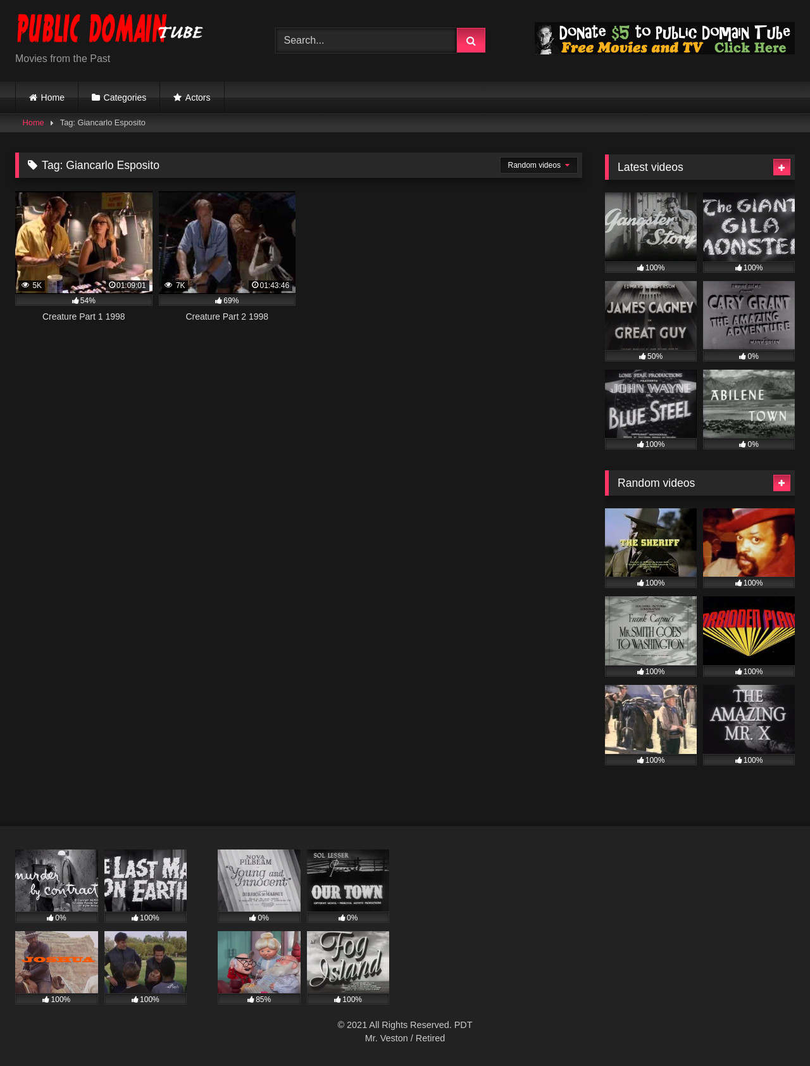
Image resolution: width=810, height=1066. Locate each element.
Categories (125, 97)
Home (53, 97)
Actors (198, 97)
